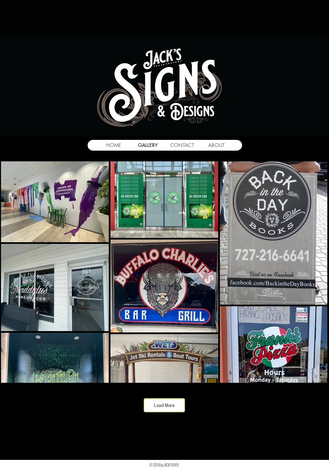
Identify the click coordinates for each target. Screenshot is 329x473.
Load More (164, 405)
